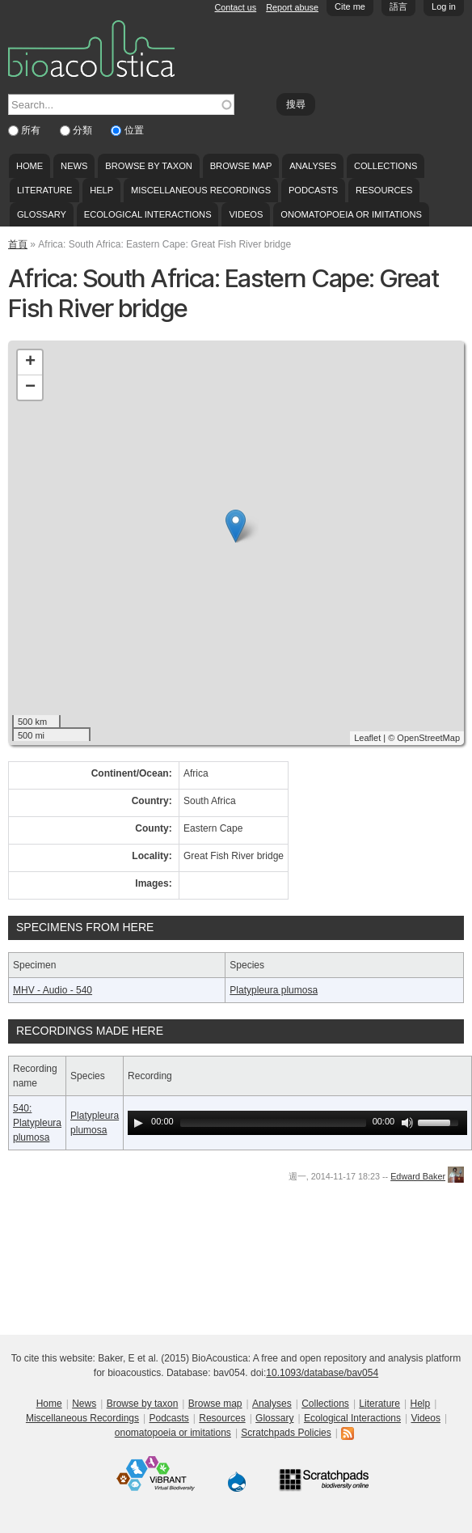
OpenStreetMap (428, 738)
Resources (384, 190)
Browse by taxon (148, 166)
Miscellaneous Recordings (201, 190)
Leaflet (367, 738)
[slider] (273, 1123)
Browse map (241, 166)
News (74, 166)
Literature (44, 190)
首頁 (17, 244)
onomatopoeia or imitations (351, 214)
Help (101, 190)
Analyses (312, 166)
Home (29, 166)
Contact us (236, 7)
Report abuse (292, 7)
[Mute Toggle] (407, 1122)
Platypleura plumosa (274, 990)
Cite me (350, 6)
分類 (84, 130)
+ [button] (30, 362)
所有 (32, 130)
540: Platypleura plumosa (37, 1123)
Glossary (41, 214)
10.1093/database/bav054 (322, 1372)
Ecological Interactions (148, 214)
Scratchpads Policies (286, 1432)
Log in (444, 6)
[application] (297, 1123)
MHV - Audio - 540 (52, 990)
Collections (386, 166)
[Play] (138, 1122)
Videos (246, 214)
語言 (398, 6)
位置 (134, 130)
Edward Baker (417, 1176)
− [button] (30, 387)
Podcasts (313, 190)
